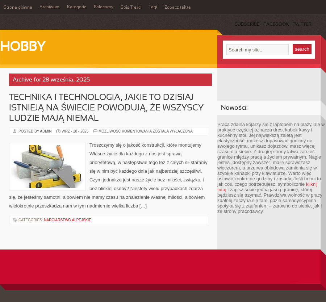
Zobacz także (177, 7)
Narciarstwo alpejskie (67, 220)
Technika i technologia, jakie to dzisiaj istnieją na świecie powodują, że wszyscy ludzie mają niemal (106, 108)
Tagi (153, 7)
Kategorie (77, 7)
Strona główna (18, 7)
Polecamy (103, 7)
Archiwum (49, 7)
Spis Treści (131, 7)
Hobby (22, 47)
